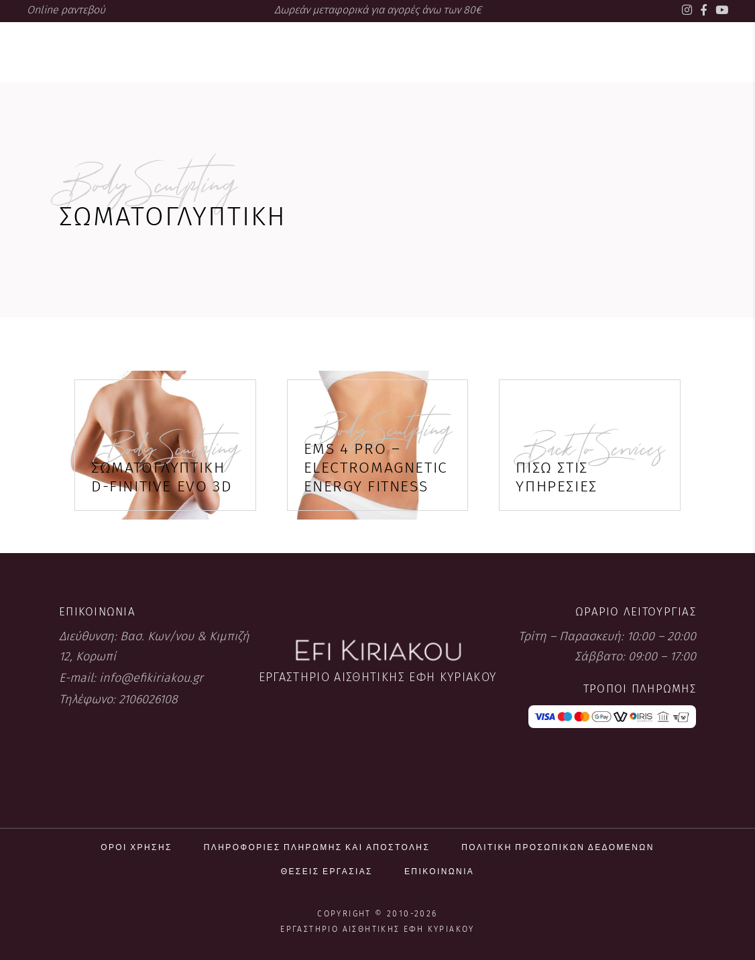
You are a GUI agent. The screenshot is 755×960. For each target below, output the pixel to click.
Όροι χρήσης (136, 847)
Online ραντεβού (66, 9)
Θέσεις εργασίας (327, 871)
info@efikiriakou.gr (151, 677)
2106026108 (148, 699)
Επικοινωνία (439, 871)
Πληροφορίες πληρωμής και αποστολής (317, 847)
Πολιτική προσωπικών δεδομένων (557, 847)
